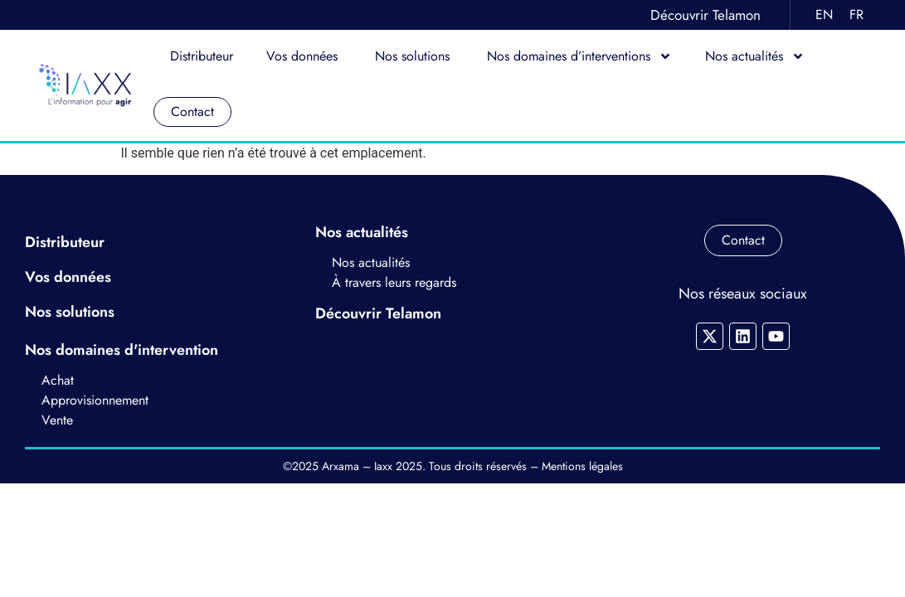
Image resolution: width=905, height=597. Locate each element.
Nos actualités (755, 56)
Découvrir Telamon (705, 15)
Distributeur (201, 56)
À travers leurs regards (394, 282)
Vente (57, 420)
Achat (59, 380)
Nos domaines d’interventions (579, 56)
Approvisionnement (94, 400)
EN (824, 14)
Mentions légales (582, 466)
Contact (192, 111)
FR (856, 14)
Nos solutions (414, 56)
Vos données (304, 56)
